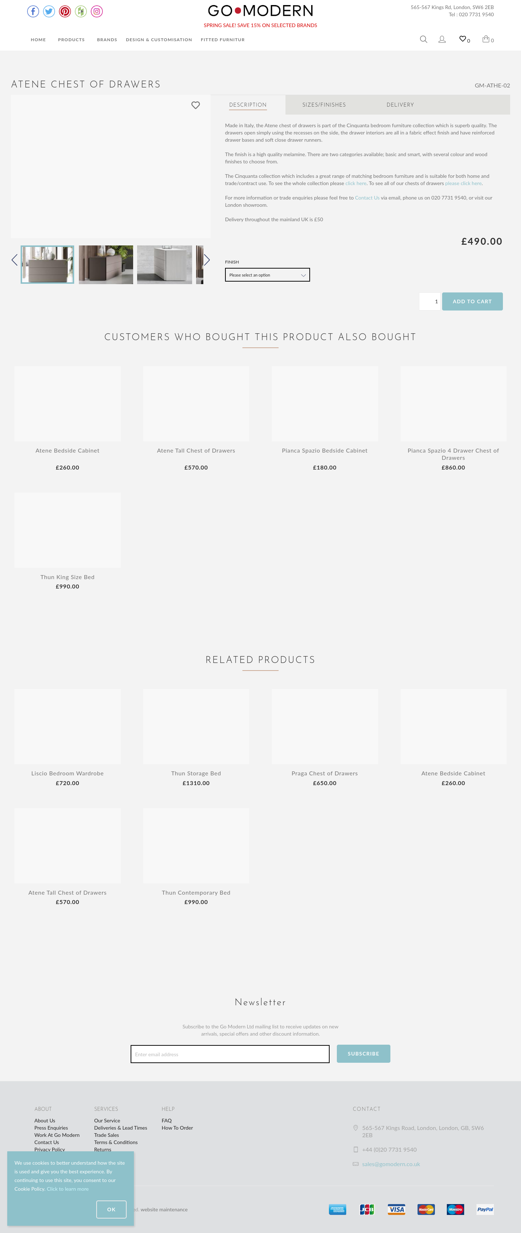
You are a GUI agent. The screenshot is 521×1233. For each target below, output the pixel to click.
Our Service (107, 1120)
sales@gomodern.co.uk (391, 1163)
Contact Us (367, 197)
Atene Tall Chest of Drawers (196, 450)
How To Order (177, 1128)
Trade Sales (106, 1135)
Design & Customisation (159, 39)
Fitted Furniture (224, 39)
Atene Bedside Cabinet (67, 450)
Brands (107, 39)
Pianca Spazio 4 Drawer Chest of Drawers (453, 454)
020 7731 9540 (476, 14)
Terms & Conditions (115, 1142)
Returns (102, 1149)
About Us (44, 1120)
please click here (463, 183)
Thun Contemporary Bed (196, 892)
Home (38, 39)
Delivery (400, 105)
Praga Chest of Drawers (325, 773)
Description (248, 105)
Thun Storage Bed (196, 773)
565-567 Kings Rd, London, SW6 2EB (452, 7)
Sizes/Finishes (324, 105)
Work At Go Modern (57, 1135)
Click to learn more (68, 1189)
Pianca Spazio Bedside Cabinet (325, 450)
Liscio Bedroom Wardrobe (67, 773)
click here (356, 183)
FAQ (167, 1120)
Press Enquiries (51, 1128)
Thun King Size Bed (68, 576)
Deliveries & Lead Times (120, 1128)
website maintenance (164, 1209)
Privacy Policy (49, 1149)
